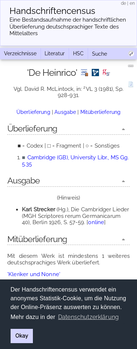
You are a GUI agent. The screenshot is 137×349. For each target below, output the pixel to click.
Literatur (55, 53)
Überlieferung (33, 112)
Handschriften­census (52, 11)
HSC (78, 53)
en (132, 3)
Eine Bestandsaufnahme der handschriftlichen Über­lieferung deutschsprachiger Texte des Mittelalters (67, 26)
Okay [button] (21, 336)
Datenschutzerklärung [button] (88, 316)
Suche (99, 54)
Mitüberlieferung (100, 112)
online (96, 222)
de (123, 3)
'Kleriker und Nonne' (33, 274)
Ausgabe (65, 112)
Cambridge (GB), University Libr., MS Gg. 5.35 (75, 160)
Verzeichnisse (20, 53)
